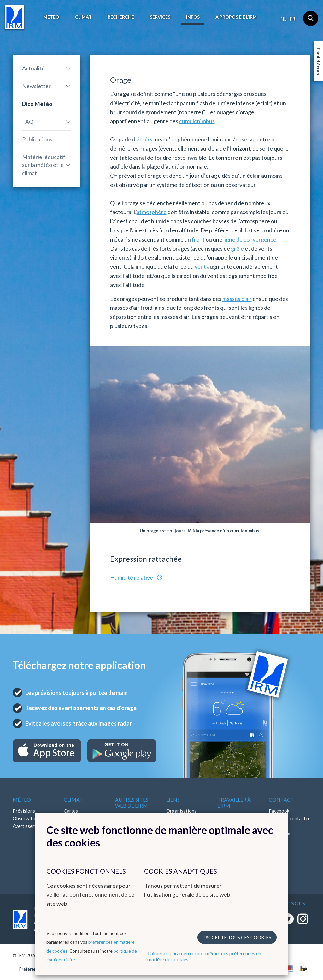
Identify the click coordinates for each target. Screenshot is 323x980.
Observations (27, 818)
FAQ (27, 121)
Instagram (279, 833)
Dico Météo (37, 103)
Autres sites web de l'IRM (131, 803)
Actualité (33, 68)
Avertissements (29, 826)
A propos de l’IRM (236, 17)
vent (200, 266)
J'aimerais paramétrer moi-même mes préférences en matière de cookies (204, 956)
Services (160, 17)
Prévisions (24, 811)
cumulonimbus (197, 120)
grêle (237, 248)
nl (283, 18)
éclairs (144, 139)
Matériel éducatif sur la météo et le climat (43, 164)
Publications (37, 139)
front (198, 239)
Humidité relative (132, 577)
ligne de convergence (249, 239)
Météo (51, 17)
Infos (193, 17)
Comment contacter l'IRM (289, 822)
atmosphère (152, 211)
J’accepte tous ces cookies (237, 937)
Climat (83, 17)
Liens (173, 800)
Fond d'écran (318, 61)
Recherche (121, 17)
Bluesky (277, 849)
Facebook (279, 811)
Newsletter (36, 85)
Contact (281, 800)
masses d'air (237, 298)
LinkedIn (277, 841)
